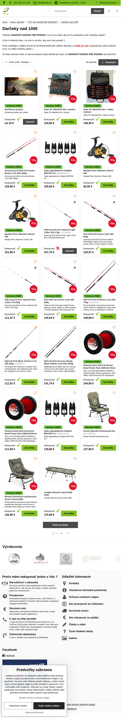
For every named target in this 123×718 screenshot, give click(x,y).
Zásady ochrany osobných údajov (79, 704)
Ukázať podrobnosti (34, 712)
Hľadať (97, 11)
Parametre (108, 62)
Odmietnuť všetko (18, 706)
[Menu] (117, 11)
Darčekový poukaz (14, 109)
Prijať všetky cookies (48, 706)
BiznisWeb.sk (70, 709)
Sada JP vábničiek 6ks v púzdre (59, 109)
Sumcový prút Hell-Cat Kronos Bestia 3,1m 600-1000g (20, 171)
